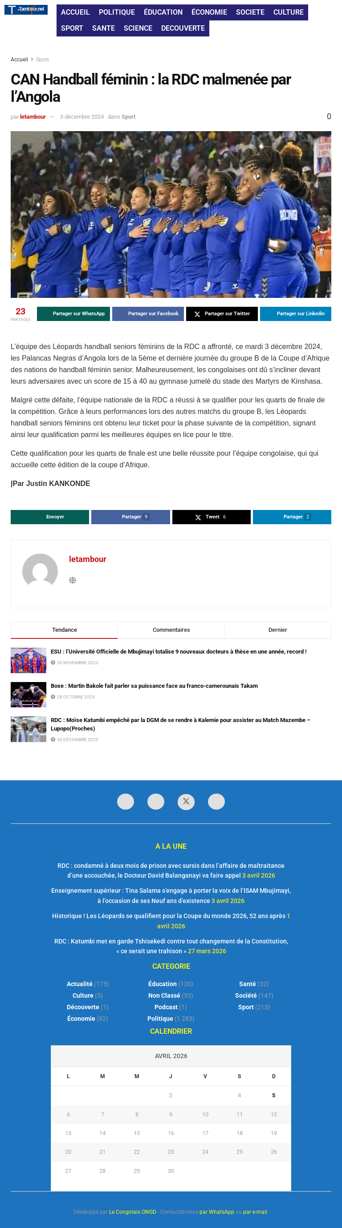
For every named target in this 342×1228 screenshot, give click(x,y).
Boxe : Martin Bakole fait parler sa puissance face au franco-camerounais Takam (154, 685)
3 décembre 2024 (82, 116)
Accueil (20, 59)
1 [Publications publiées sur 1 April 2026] (136, 1095)
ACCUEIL (75, 12)
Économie (81, 1018)
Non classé (164, 995)
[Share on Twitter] (222, 314)
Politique (160, 1018)
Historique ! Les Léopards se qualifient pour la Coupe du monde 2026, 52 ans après (168, 915)
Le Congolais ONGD (132, 1212)
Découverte (83, 1007)
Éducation (162, 983)
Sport (42, 59)
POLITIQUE (117, 12)
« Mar (168, 1185)
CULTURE (288, 12)
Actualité (80, 983)
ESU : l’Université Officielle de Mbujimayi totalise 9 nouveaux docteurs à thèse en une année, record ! (179, 651)
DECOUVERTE (183, 28)
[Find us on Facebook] (125, 802)
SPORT (72, 28)
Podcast (166, 1007)
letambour (33, 116)
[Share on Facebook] (148, 314)
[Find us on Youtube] (216, 802)
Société (246, 995)
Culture (83, 995)
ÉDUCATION (163, 12)
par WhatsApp (217, 1212)
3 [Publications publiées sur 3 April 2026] (205, 1095)
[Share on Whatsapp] (73, 314)
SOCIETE (250, 12)
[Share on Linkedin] (296, 314)
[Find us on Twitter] (186, 802)
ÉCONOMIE (209, 12)
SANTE (103, 28)
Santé (247, 983)
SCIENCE (138, 28)
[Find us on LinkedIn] (155, 802)
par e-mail (255, 1212)
